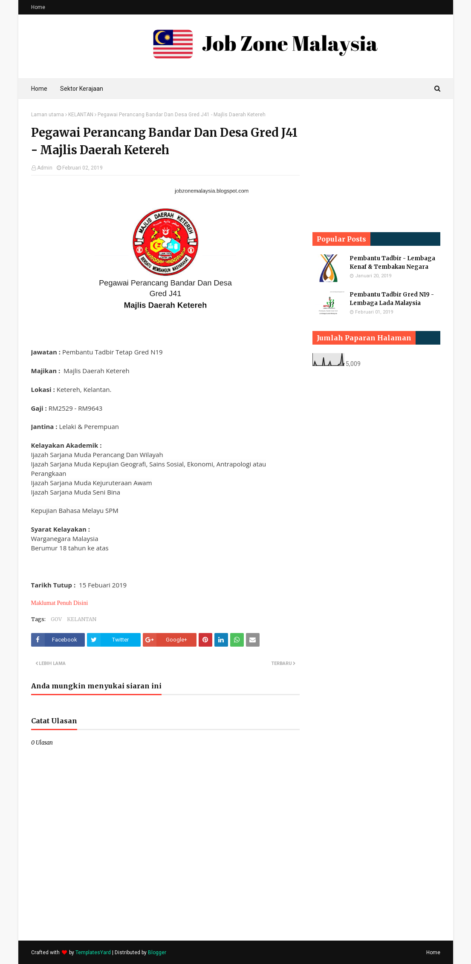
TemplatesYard (93, 952)
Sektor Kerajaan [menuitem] (81, 88)
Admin (44, 168)
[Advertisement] (376, 165)
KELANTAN (80, 115)
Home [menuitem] (39, 88)
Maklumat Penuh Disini (59, 603)
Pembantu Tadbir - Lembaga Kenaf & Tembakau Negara (392, 262)
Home (38, 7)
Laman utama (47, 115)
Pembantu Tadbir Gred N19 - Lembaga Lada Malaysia (392, 299)
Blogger (157, 952)
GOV (56, 619)
